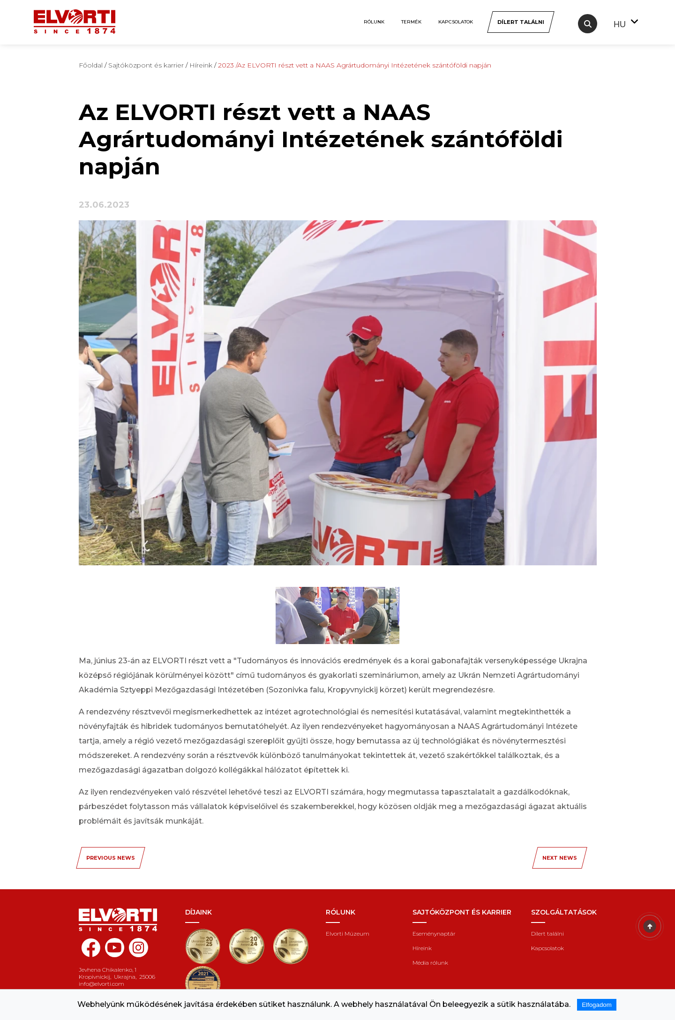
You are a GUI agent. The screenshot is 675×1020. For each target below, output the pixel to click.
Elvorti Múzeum (347, 933)
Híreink (422, 948)
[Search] (587, 23)
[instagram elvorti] (138, 947)
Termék (411, 22)
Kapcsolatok (455, 22)
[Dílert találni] (520, 22)
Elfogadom (597, 1004)
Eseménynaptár (434, 933)
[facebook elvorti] (90, 952)
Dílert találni (547, 933)
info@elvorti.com (101, 983)
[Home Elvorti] (74, 17)
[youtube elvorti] (114, 947)
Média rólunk (430, 962)
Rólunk (374, 22)
